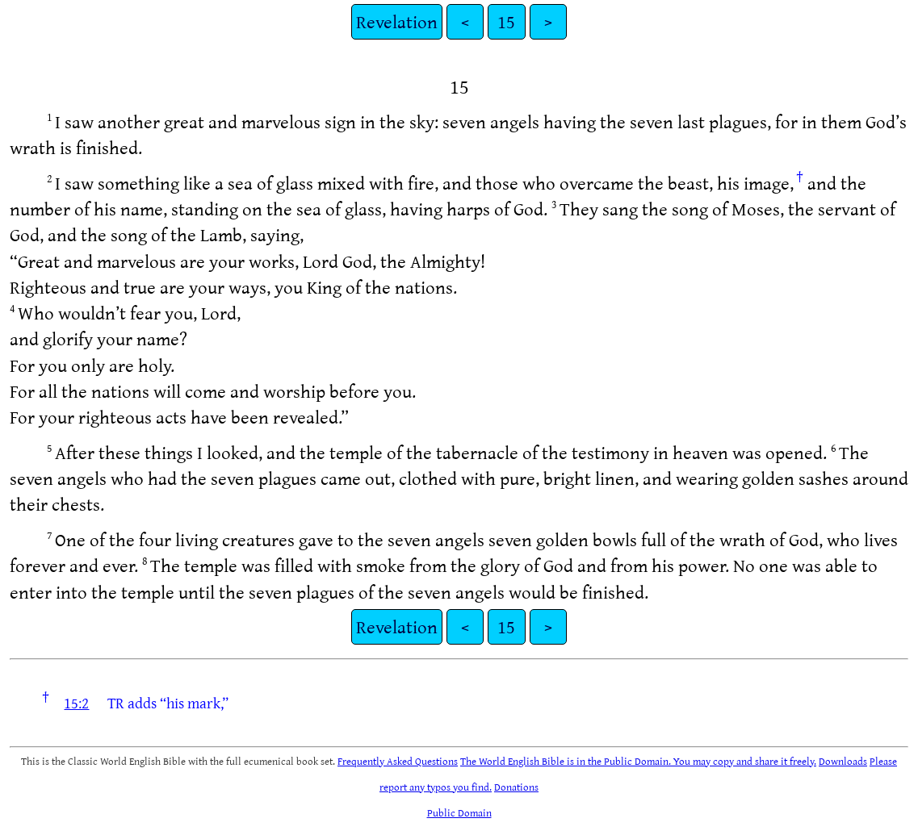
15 (506, 21)
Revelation (397, 21)
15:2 (76, 702)
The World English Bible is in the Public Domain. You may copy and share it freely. (638, 761)
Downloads (843, 761)
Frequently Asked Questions (397, 761)
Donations (516, 787)
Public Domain (459, 812)
